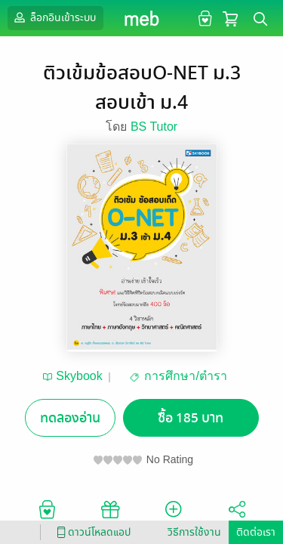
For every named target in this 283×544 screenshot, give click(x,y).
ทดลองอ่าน (70, 418)
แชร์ (237, 515)
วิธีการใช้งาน (194, 532)
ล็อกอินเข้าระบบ (53, 17)
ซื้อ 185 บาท (190, 418)
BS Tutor (154, 126)
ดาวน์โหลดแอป (91, 532)
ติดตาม (173, 515)
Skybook (79, 375)
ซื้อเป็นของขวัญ (109, 515)
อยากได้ (47, 515)
